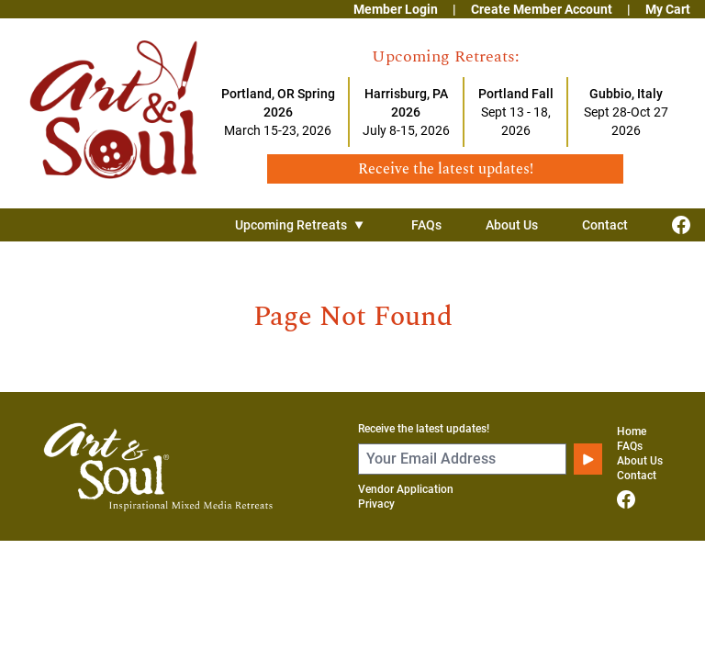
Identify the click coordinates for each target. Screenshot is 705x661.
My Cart (667, 9)
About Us (512, 225)
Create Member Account (541, 9)
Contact (605, 225)
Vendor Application (405, 489)
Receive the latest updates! (423, 428)
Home (631, 431)
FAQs (426, 225)
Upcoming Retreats (301, 225)
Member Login (395, 9)
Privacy (376, 504)
